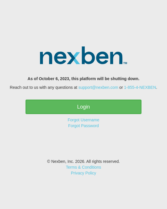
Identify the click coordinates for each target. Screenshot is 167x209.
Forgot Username (83, 120)
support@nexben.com (98, 87)
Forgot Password (83, 125)
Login (83, 107)
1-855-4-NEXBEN (140, 87)
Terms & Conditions (83, 167)
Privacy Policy (83, 173)
